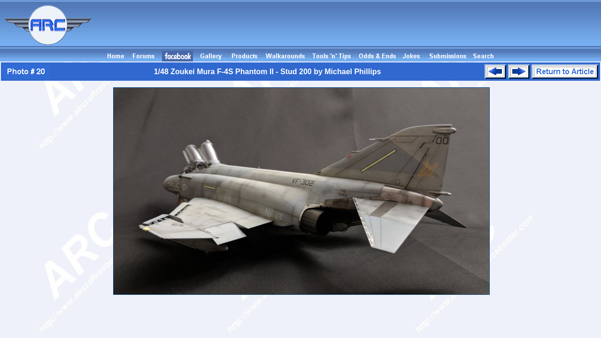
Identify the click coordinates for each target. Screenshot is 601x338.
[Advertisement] (430, 29)
